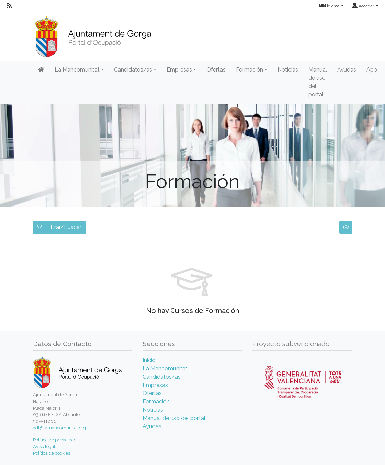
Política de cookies (51, 453)
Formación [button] (249, 69)
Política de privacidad (55, 439)
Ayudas (346, 69)
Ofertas (216, 69)
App (371, 69)
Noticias (288, 69)
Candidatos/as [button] (133, 69)
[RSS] (9, 5)
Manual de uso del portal (317, 82)
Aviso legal (44, 446)
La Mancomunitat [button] (77, 69)
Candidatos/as (162, 377)
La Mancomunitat (165, 368)
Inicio (149, 360)
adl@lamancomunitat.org (59, 427)
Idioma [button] (329, 5)
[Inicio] (93, 34)
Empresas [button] (179, 69)
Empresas (155, 385)
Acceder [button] (363, 5)
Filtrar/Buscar (59, 227)
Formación (156, 401)
